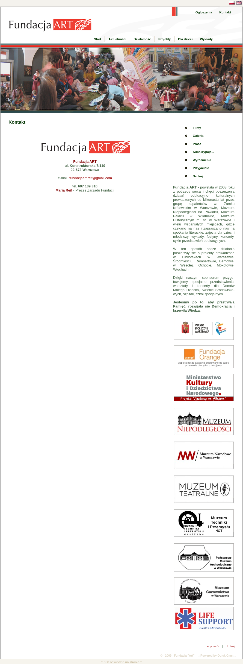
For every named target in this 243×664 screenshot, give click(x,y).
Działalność (142, 39)
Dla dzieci (185, 39)
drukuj (230, 646)
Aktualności (117, 39)
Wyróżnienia (202, 160)
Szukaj (198, 176)
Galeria (198, 135)
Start (97, 39)
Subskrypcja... (203, 151)
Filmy (197, 127)
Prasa (197, 144)
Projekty (164, 39)
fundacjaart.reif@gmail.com (90, 178)
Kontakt (225, 12)
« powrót (213, 646)
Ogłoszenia (203, 12)
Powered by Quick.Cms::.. (218, 655)
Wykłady (206, 39)
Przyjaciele (201, 168)
